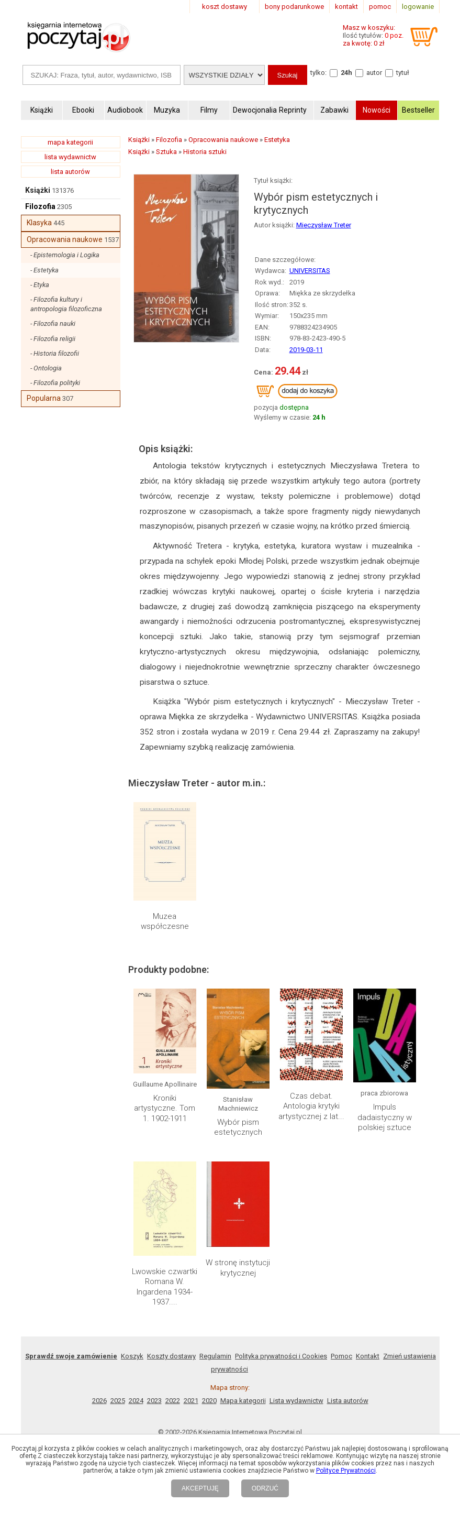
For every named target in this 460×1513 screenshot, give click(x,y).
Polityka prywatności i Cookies (281, 1356)
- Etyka (39, 285)
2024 (136, 1401)
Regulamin (215, 1356)
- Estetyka (44, 270)
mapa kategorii (70, 142)
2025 (117, 1401)
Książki (37, 190)
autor (374, 72)
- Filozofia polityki (55, 383)
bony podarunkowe (294, 6)
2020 (209, 1401)
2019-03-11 (306, 350)
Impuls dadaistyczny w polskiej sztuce (384, 1117)
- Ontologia (46, 368)
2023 (154, 1401)
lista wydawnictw (70, 157)
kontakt (346, 6)
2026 (99, 1401)
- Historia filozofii (54, 353)
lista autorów (70, 172)
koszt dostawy (224, 6)
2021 (191, 1401)
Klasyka (39, 222)
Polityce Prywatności (346, 1470)
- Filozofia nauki (52, 323)
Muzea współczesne (165, 921)
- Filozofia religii (52, 339)
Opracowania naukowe (65, 239)
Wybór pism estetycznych (238, 1127)
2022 (172, 1401)
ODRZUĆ (265, 1488)
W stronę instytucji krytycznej (238, 1268)
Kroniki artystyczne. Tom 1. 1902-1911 (164, 1108)
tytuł (402, 72)
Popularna (44, 398)
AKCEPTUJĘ (200, 1488)
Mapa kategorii (243, 1401)
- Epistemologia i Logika (64, 255)
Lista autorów (347, 1401)
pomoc (380, 6)
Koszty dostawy (171, 1356)
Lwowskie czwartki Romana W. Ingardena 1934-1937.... (164, 1287)
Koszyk (132, 1356)
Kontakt (367, 1356)
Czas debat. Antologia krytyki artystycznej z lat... (311, 1106)
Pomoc (341, 1356)
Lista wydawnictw (296, 1401)
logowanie (418, 6)
